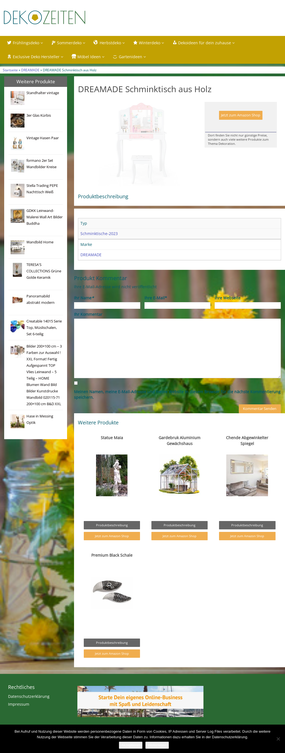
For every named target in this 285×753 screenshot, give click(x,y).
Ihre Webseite (227, 309)
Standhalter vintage (42, 93)
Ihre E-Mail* (155, 309)
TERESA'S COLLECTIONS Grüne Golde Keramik (43, 271)
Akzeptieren (130, 745)
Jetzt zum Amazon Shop (240, 115)
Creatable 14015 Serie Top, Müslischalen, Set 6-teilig (44, 327)
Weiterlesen (157, 745)
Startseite (10, 70)
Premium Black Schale (111, 566)
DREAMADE (30, 70)
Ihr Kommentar (88, 326)
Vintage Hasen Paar (42, 138)
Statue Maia (112, 449)
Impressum (18, 715)
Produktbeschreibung (112, 537)
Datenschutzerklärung (29, 708)
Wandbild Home (39, 242)
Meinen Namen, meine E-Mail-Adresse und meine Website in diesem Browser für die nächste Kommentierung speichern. (177, 406)
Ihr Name (84, 309)
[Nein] (278, 739)
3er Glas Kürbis (38, 115)
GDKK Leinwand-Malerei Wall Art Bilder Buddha (44, 217)
